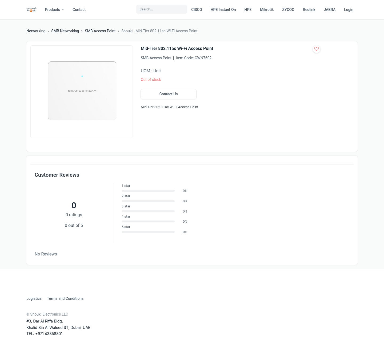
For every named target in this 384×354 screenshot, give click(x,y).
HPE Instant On (223, 9)
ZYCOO (288, 9)
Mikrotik (267, 9)
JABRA (329, 9)
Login (348, 9)
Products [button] (53, 9)
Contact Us (168, 94)
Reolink (309, 9)
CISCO (196, 9)
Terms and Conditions (65, 298)
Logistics (34, 298)
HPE (247, 9)
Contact (79, 9)
